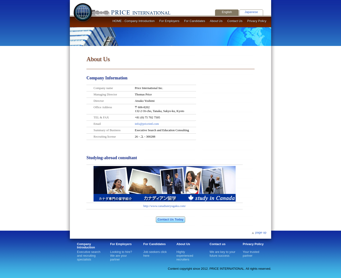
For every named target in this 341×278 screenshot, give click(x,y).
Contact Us (234, 21)
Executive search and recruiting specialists (90, 253)
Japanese (251, 12)
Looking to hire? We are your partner (121, 251)
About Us (216, 21)
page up (260, 232)
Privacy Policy (256, 21)
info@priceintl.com (147, 124)
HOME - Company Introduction (133, 21)
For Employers (169, 21)
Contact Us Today (170, 219)
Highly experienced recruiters (184, 251)
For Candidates (194, 21)
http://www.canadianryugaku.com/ (164, 206)
